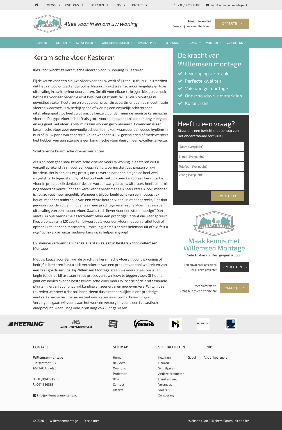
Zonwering (237, 42)
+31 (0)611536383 (187, 5)
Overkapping (149, 42)
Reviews (52, 5)
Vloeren (214, 42)
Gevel (195, 42)
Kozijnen (43, 42)
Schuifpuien (86, 42)
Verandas (174, 42)
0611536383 (43, 384)
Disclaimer (91, 421)
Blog (119, 5)
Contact (139, 5)
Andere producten (117, 42)
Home (117, 357)
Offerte (232, 23)
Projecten (98, 5)
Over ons (74, 5)
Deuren (63, 42)
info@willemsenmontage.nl (226, 5)
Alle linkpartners (216, 357)
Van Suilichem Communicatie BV (226, 421)
